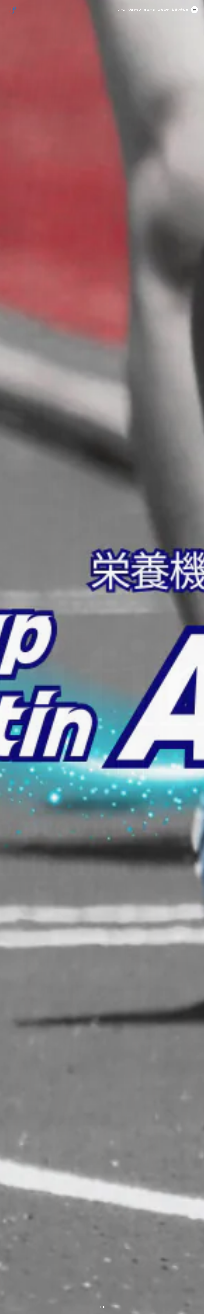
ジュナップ (134, 9)
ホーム (122, 9)
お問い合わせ (180, 9)
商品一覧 (149, 9)
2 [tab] (103, 1307)
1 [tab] (100, 1307)
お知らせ (163, 9)
